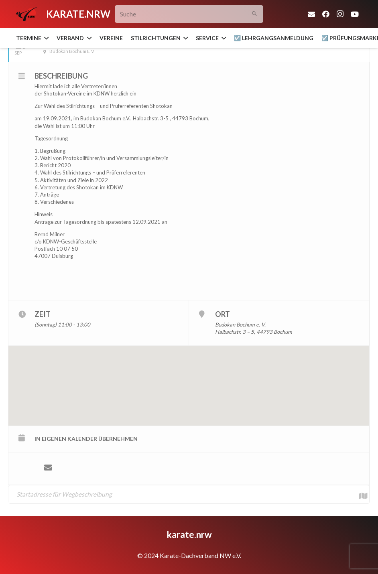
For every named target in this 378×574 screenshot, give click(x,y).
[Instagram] (340, 14)
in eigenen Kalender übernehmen (86, 438)
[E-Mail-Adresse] (311, 14)
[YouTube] (355, 14)
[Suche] (189, 14)
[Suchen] (254, 14)
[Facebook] (326, 14)
